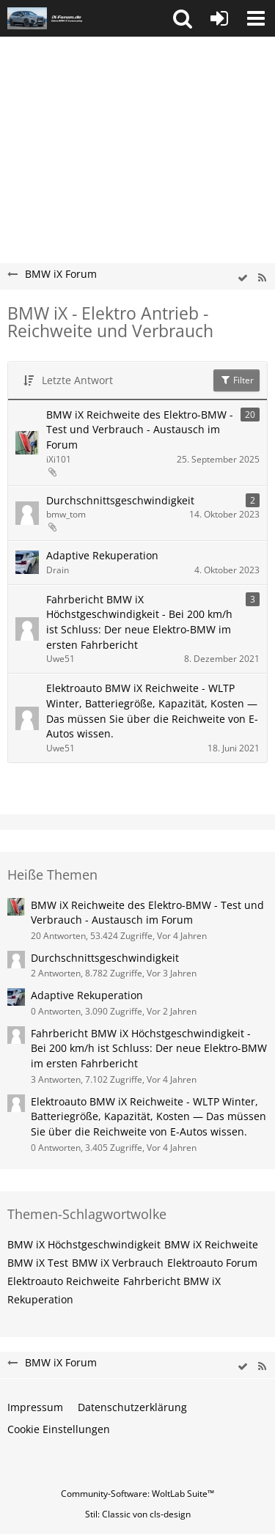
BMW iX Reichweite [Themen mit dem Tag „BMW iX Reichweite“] (211, 1244)
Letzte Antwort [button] (77, 380)
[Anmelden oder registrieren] (219, 18)
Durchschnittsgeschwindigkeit (120, 500)
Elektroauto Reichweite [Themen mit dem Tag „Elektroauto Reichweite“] (63, 1281)
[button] (182, 18)
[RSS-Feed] (262, 278)
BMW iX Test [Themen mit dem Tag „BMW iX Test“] (37, 1263)
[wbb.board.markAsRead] (243, 278)
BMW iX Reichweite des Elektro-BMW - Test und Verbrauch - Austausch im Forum (139, 430)
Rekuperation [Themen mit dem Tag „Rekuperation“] (40, 1299)
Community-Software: (137, 1493)
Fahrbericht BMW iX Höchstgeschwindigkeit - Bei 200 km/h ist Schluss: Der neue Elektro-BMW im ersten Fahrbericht (139, 622)
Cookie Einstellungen (58, 1429)
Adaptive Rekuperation (102, 555)
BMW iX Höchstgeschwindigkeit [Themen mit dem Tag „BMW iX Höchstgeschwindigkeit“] (84, 1244)
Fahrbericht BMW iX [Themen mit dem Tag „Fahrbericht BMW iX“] (172, 1281)
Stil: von (138, 1514)
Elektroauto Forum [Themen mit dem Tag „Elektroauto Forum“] (212, 1263)
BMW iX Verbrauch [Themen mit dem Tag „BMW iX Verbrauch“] (118, 1263)
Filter (236, 380)
